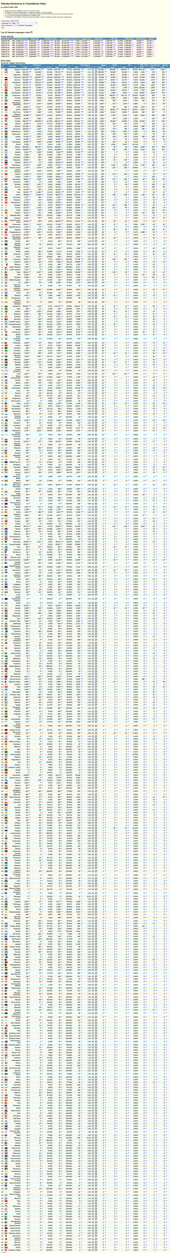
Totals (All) (7, 36)
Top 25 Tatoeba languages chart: (15, 32)
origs (37, 67)
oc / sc (49, 67)
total (25, 67)
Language (12, 66)
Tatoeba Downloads (30, 11)
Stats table (13, 62)
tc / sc (88, 67)
